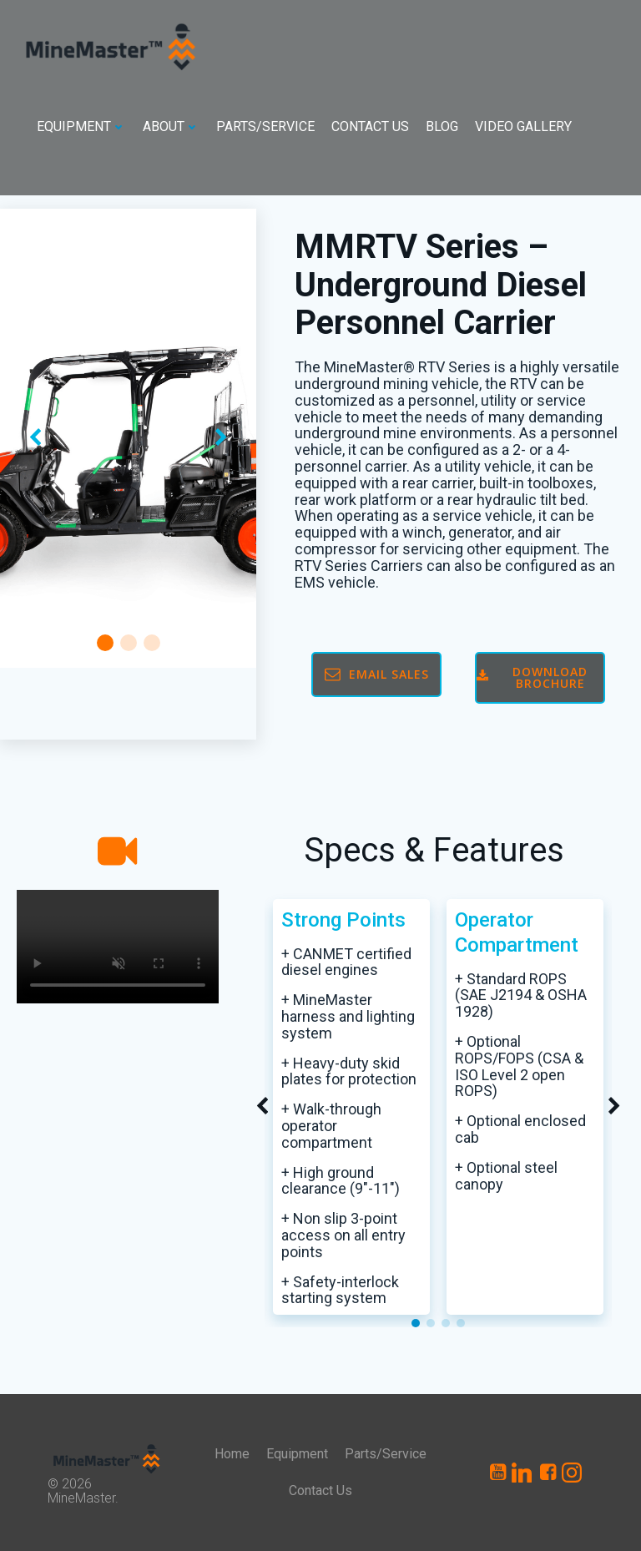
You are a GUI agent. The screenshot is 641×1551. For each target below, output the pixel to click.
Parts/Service (265, 126)
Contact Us (370, 126)
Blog (442, 126)
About (171, 126)
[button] (105, 642)
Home (232, 1454)
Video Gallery (523, 126)
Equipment (81, 126)
